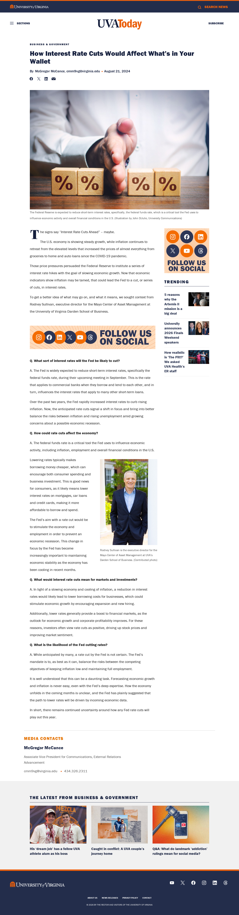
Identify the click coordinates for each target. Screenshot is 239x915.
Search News (216, 7)
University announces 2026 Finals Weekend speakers (173, 332)
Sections (23, 23)
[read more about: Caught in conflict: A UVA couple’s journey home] (119, 824)
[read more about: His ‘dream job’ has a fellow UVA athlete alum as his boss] (58, 824)
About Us (92, 897)
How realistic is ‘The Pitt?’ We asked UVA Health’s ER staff (174, 361)
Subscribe (216, 23)
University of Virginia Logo (29, 7)
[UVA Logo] (37, 885)
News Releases (110, 897)
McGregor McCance (43, 747)
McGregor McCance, (50, 71)
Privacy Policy (130, 897)
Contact (146, 897)
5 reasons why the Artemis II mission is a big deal (173, 303)
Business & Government (49, 44)
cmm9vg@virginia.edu (83, 71)
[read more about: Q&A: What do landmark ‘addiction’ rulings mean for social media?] (181, 824)
